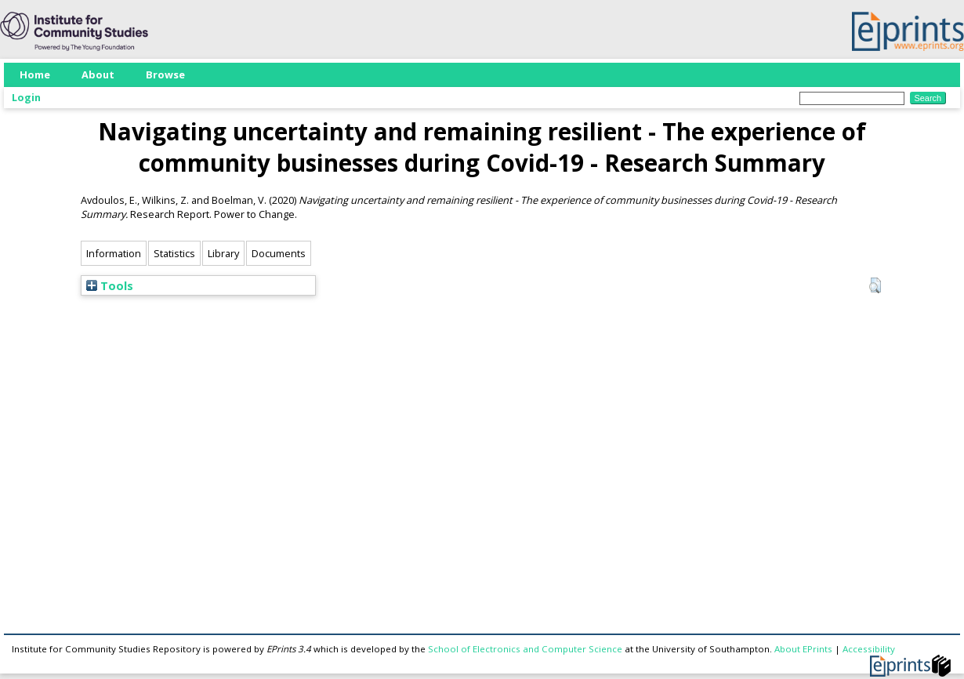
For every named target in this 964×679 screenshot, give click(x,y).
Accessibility (869, 649)
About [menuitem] (98, 74)
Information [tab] (113, 253)
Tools (109, 285)
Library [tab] (223, 253)
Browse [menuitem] (165, 74)
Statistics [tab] (174, 253)
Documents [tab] (279, 253)
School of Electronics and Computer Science (525, 649)
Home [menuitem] (35, 74)
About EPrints (803, 649)
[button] (875, 285)
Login (26, 97)
